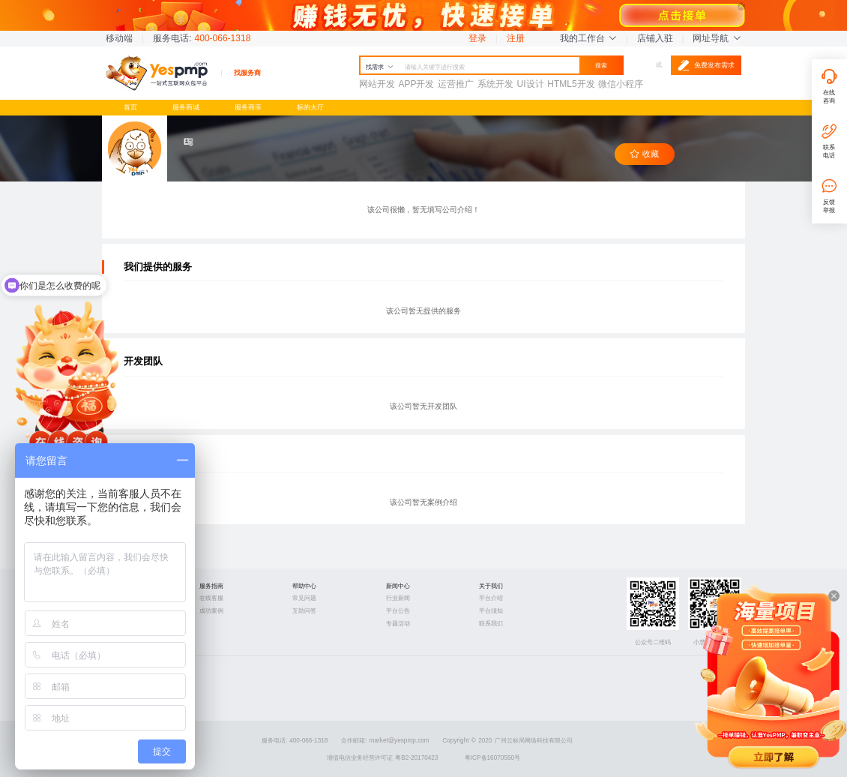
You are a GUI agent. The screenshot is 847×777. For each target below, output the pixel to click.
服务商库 (248, 107)
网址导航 (717, 38)
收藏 (644, 154)
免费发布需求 (706, 65)
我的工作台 (588, 38)
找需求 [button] (380, 67)
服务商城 (185, 107)
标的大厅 (310, 107)
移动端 (119, 38)
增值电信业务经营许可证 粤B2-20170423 (382, 757)
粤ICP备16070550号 (492, 757)
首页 (130, 107)
